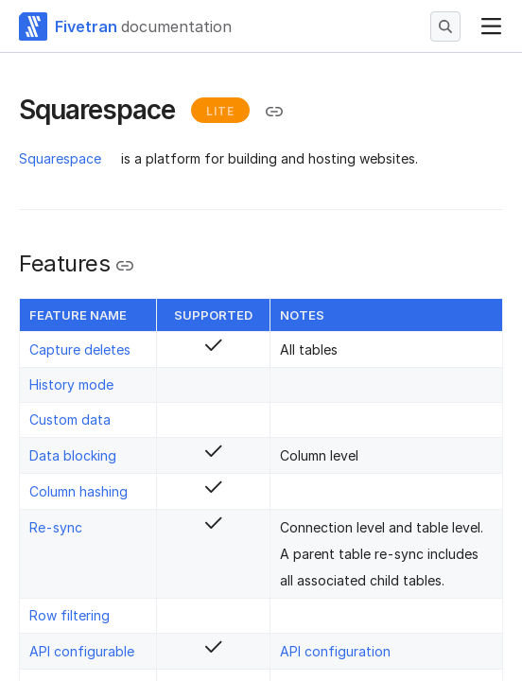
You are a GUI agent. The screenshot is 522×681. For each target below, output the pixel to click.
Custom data (70, 419)
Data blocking (72, 455)
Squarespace (60, 158)
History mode (71, 384)
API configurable (81, 651)
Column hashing (78, 491)
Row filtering (69, 615)
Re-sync (55, 527)
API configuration (335, 651)
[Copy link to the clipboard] (274, 112)
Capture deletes (79, 349)
